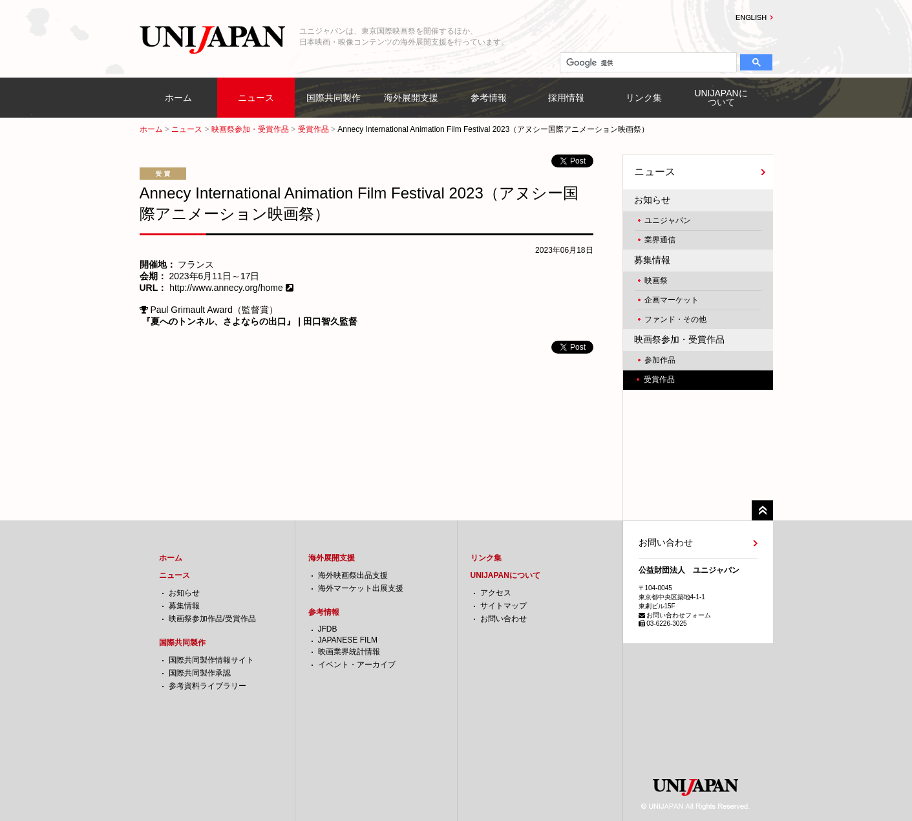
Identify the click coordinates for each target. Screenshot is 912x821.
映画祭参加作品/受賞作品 (212, 618)
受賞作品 (313, 129)
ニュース (256, 97)
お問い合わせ (503, 618)
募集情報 (652, 260)
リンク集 (644, 97)
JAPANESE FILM (347, 640)
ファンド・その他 (675, 319)
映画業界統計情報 (349, 651)
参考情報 (489, 97)
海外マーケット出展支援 (360, 588)
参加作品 (659, 360)
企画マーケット (671, 299)
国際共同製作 (333, 97)
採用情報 (566, 97)
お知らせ (652, 200)
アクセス (495, 592)
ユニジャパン (667, 220)
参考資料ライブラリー (207, 685)
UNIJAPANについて (720, 97)
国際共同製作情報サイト (211, 660)
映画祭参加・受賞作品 (250, 129)
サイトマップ (503, 605)
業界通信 (659, 239)
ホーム (178, 97)
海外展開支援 (411, 97)
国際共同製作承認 (200, 672)
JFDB (327, 629)
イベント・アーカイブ (357, 664)
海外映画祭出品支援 (353, 575)
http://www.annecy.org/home (226, 288)
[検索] (647, 62)
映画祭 (656, 280)
